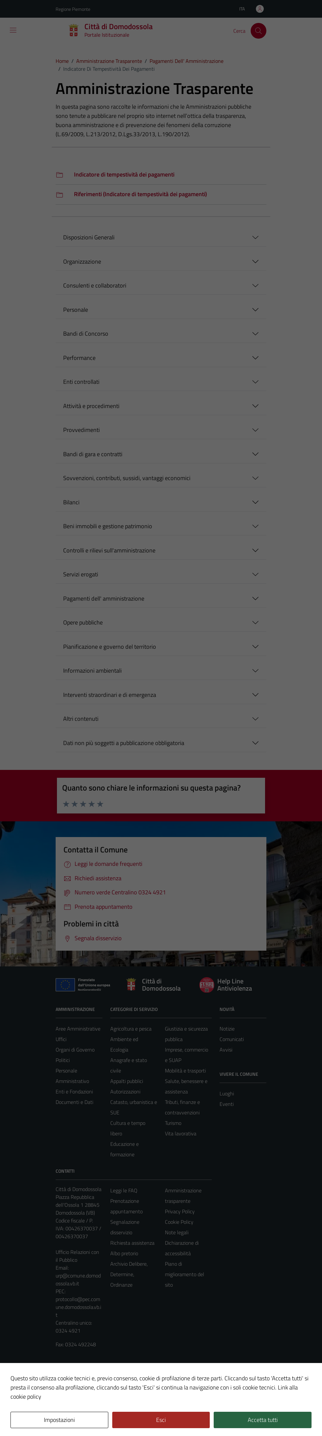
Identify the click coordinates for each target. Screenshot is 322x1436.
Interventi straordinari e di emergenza (109, 694)
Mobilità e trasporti (185, 1070)
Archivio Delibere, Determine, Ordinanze (129, 1274)
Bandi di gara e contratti (92, 454)
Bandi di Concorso (85, 333)
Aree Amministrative (78, 1029)
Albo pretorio (124, 1253)
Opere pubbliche (83, 622)
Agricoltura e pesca (131, 1029)
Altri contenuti (80, 718)
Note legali (176, 1232)
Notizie (227, 1029)
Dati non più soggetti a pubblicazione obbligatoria (123, 742)
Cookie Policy (179, 1222)
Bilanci (71, 502)
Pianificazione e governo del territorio (109, 646)
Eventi (227, 1104)
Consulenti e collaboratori (94, 285)
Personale (75, 309)
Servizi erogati (80, 574)
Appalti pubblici (126, 1081)
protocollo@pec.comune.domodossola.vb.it (78, 1307)
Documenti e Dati (74, 1102)
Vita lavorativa (180, 1133)
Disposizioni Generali (89, 237)
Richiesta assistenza (132, 1243)
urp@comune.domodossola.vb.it (78, 1279)
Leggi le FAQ (123, 1190)
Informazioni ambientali (92, 670)
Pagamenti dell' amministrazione (103, 598)
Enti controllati (81, 381)
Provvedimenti (81, 429)
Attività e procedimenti (91, 405)
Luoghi (227, 1093)
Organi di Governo (75, 1050)
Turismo (173, 1123)
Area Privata (69, 1376)
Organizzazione (82, 261)
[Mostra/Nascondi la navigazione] (13, 30)
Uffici (61, 1039)
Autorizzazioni (125, 1091)
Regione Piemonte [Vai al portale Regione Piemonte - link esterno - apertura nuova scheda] (73, 9)
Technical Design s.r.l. (100, 1417)
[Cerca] (258, 31)
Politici (63, 1060)
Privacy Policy (180, 1211)
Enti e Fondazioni (74, 1091)
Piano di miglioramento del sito (184, 1274)
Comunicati (232, 1039)
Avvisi (226, 1050)
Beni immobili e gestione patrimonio (107, 526)
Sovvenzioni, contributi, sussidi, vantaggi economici (126, 478)
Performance (79, 357)
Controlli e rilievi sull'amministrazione (109, 550)
